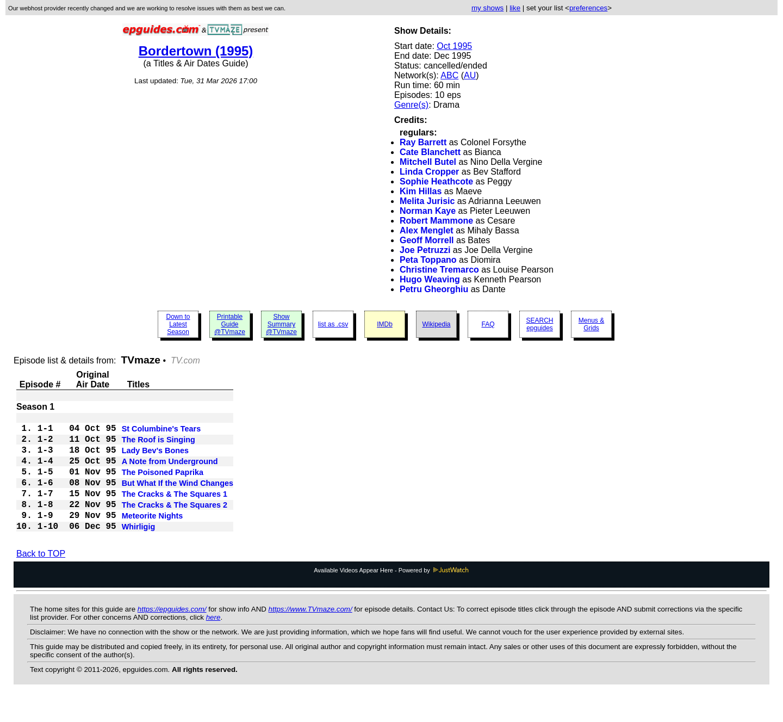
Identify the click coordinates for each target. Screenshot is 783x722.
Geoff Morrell (427, 240)
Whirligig (139, 549)
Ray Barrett (423, 142)
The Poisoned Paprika (162, 484)
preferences (588, 8)
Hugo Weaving (430, 279)
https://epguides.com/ (172, 633)
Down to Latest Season (178, 324)
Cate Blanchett (430, 152)
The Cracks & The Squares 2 (174, 523)
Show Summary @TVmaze (281, 324)
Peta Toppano (428, 259)
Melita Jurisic (427, 201)
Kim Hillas (421, 191)
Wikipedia (436, 324)
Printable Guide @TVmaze (229, 324)
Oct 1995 (454, 46)
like (514, 8)
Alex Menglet (426, 230)
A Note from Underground (170, 471)
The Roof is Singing (158, 445)
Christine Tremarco (439, 269)
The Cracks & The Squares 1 (174, 510)
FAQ (487, 324)
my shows (487, 8)
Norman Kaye (428, 210)
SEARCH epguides (539, 324)
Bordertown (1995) (196, 51)
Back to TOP (40, 577)
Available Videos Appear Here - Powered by (391, 594)
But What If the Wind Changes (177, 497)
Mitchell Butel (428, 161)
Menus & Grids (591, 324)
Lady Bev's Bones (155, 458)
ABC (449, 75)
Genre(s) (411, 104)
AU (470, 75)
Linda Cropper (429, 171)
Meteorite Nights (152, 536)
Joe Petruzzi (425, 250)
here (213, 641)
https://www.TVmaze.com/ (310, 633)
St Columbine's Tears (161, 432)
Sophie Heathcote (436, 181)
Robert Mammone (436, 220)
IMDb (385, 324)
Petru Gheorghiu (434, 289)
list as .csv (333, 324)
